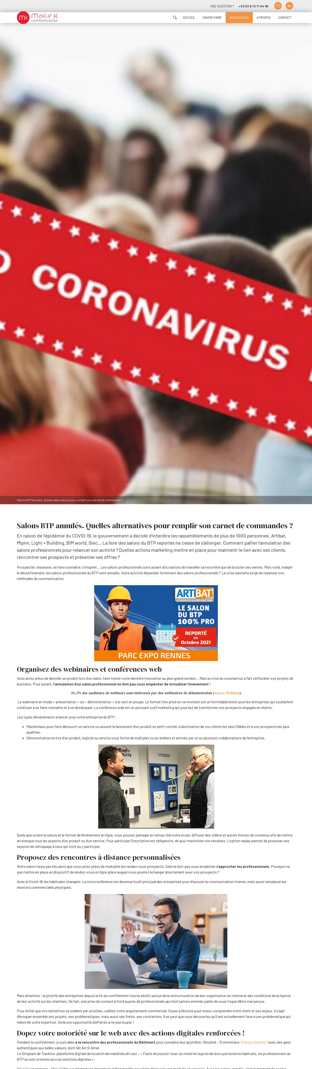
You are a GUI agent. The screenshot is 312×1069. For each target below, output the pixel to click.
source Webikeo (226, 692)
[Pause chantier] (254, 1042)
